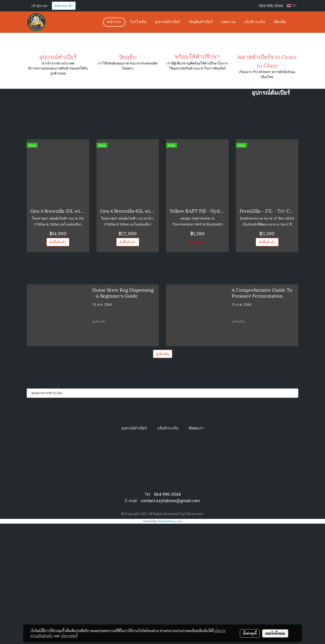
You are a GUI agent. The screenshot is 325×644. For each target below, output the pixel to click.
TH (291, 5)
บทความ (228, 22)
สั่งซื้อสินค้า (58, 362)
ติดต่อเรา (196, 548)
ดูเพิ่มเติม (99, 441)
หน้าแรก (114, 22)
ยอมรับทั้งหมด (275, 633)
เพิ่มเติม (280, 22)
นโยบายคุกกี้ (69, 636)
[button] (294, 22)
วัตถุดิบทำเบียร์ (200, 22)
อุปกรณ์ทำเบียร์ (167, 22)
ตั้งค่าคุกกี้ (250, 633)
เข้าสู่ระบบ (39, 5)
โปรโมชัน (138, 22)
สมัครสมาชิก (63, 5)
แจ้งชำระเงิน (254, 22)
